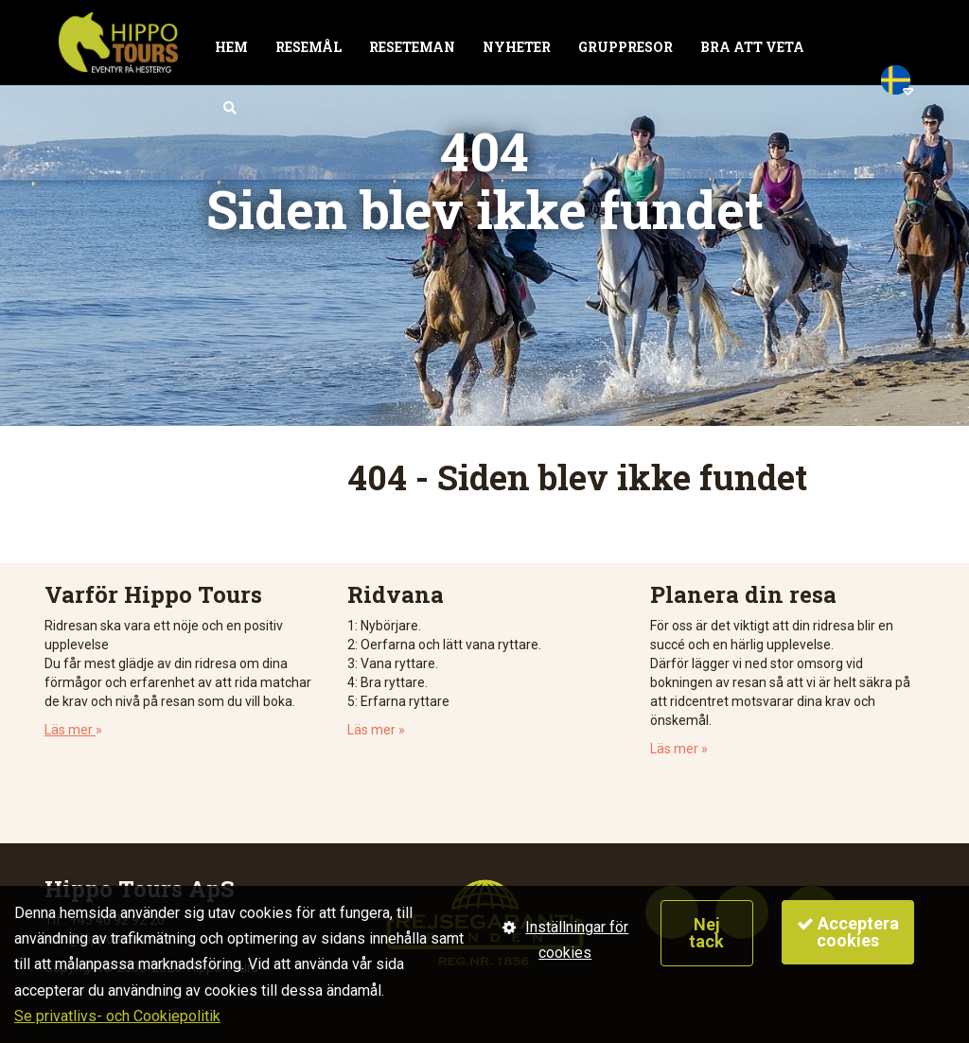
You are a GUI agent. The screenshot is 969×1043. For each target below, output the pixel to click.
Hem (231, 47)
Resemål (308, 47)
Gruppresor (625, 47)
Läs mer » (376, 729)
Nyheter (517, 47)
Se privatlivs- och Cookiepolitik (117, 1016)
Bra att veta (752, 47)
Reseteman (412, 47)
